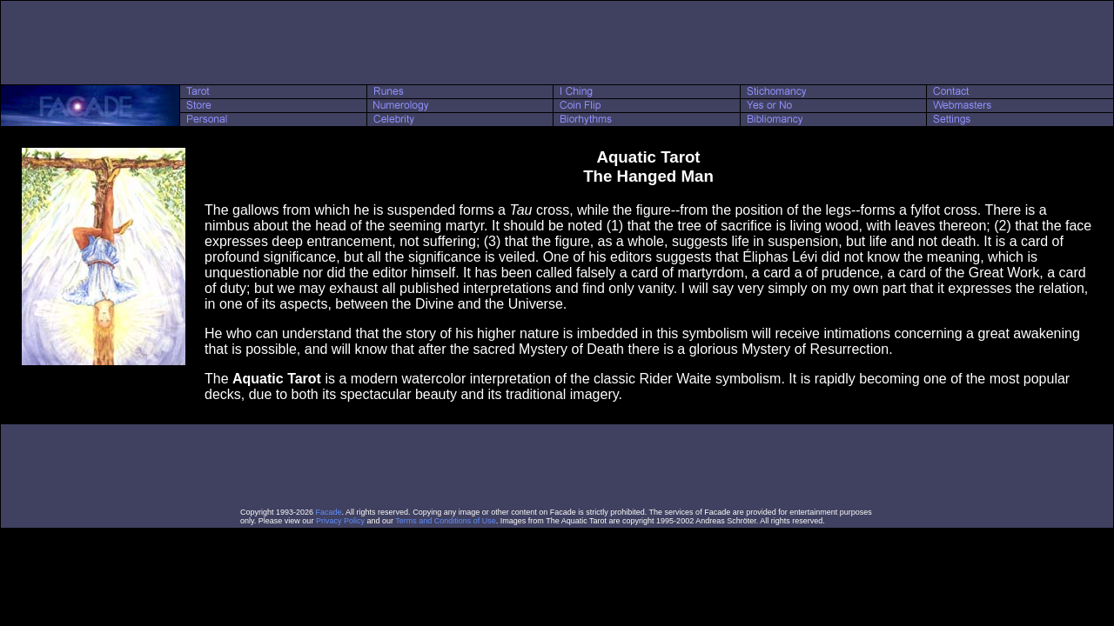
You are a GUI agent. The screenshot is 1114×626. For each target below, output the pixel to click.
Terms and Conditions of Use (445, 520)
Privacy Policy (340, 520)
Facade (329, 512)
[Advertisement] (557, 42)
